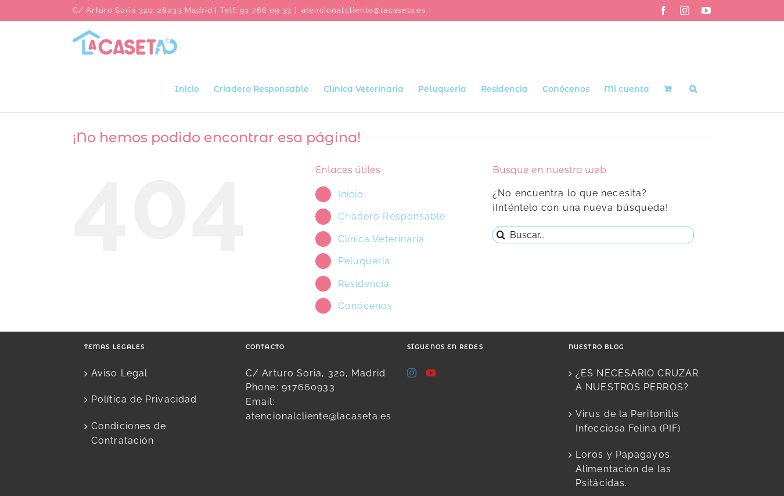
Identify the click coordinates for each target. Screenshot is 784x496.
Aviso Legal (119, 373)
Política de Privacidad (144, 399)
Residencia (364, 283)
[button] (693, 87)
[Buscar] (500, 235)
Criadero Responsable (392, 216)
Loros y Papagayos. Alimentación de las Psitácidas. (624, 468)
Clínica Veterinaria (381, 239)
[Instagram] (412, 373)
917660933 (308, 387)
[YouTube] (431, 373)
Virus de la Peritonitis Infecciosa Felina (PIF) (628, 421)
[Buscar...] (593, 235)
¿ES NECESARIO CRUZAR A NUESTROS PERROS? (637, 380)
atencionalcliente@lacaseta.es (363, 10)
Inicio (351, 194)
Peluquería (364, 261)
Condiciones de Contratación (128, 433)
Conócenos (365, 305)
